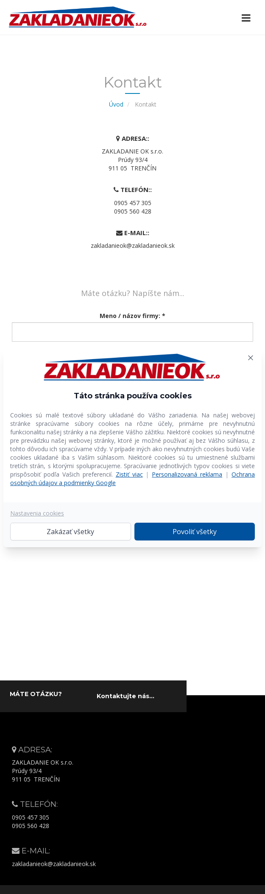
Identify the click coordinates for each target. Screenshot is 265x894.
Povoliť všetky (195, 531)
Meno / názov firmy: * (132, 316)
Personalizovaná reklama (187, 474)
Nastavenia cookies (37, 513)
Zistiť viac (129, 474)
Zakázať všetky (70, 531)
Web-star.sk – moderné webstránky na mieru (177, 889)
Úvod (116, 104)
